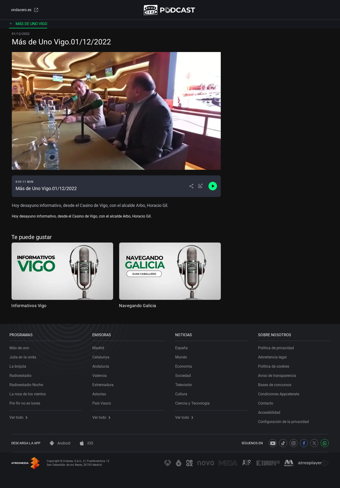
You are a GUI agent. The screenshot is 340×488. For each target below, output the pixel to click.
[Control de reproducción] (212, 187)
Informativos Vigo (29, 306)
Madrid (100, 346)
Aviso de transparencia (279, 374)
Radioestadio (22, 374)
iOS (86, 443)
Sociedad (185, 374)
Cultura (183, 392)
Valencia (101, 374)
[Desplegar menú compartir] (191, 187)
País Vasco (103, 401)
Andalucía (102, 364)
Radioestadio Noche (28, 383)
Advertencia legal (274, 355)
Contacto (267, 401)
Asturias (101, 392)
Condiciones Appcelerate (280, 392)
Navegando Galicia (137, 306)
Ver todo (20, 416)
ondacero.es (23, 10)
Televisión (185, 383)
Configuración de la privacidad (285, 420)
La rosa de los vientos (29, 392)
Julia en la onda (24, 355)
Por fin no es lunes (26, 401)
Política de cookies (275, 364)
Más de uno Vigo (28, 24)
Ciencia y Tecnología (194, 401)
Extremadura (104, 383)
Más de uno (21, 346)
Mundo (183, 355)
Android (60, 443)
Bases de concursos (276, 383)
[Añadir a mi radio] (200, 187)
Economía (185, 364)
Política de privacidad (278, 346)
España (183, 346)
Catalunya (102, 355)
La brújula (19, 364)
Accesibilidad (271, 411)
